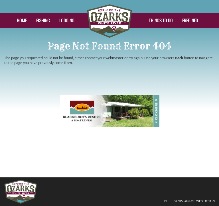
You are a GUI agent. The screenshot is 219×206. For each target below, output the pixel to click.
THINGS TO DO (161, 20)
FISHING (43, 20)
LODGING (66, 20)
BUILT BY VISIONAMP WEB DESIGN (192, 200)
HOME (22, 20)
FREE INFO (190, 20)
